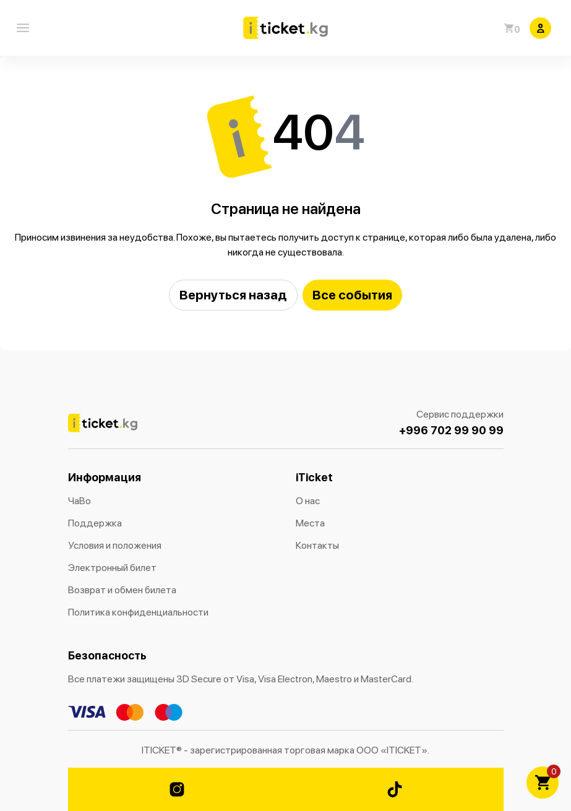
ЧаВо (79, 501)
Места (310, 523)
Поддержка (95, 523)
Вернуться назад (233, 295)
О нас (308, 501)
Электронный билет (112, 567)
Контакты (317, 545)
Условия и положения (114, 545)
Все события (352, 295)
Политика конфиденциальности (138, 612)
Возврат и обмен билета (122, 590)
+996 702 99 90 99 (451, 430)
